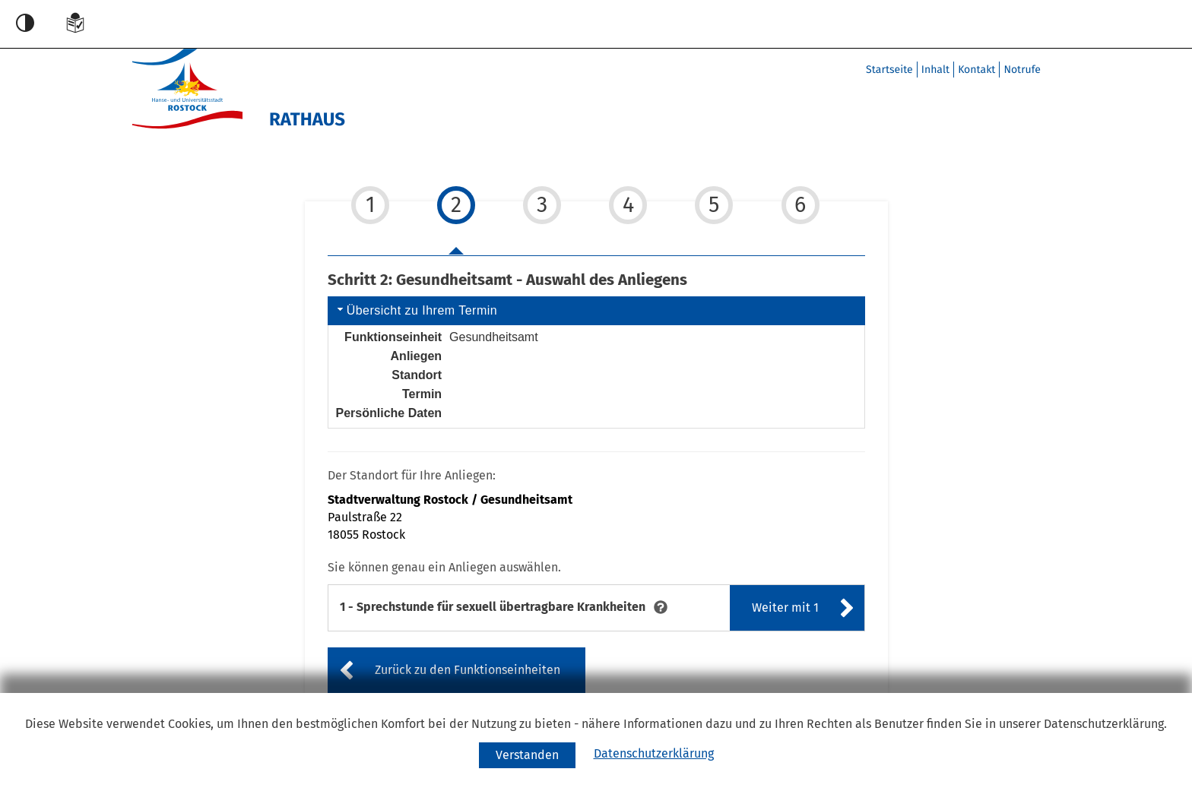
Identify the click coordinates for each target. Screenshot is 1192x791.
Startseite (889, 69)
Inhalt (935, 69)
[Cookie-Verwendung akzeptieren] (527, 755)
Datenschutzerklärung (654, 753)
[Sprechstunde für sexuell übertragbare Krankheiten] (492, 607)
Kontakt (976, 69)
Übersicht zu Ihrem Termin (415, 309)
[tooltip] (660, 607)
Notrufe (1022, 69)
